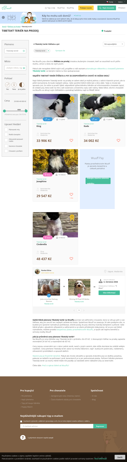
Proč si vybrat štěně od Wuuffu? (55, 365)
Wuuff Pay (70, 8)
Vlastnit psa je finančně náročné (46, 356)
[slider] (4, 111)
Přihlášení (121, 8)
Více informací (109, 292)
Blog (94, 399)
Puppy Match (27, 407)
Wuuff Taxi (61, 8)
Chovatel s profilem (15, 151)
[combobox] (15, 50)
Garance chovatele (15, 146)
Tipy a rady (49, 8)
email (51, 438)
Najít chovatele (108, 8)
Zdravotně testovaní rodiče (16, 140)
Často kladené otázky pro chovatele (66, 399)
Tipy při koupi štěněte (30, 403)
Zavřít (119, 457)
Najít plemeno (27, 399)
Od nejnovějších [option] (110, 44)
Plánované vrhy (14, 130)
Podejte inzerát (86, 8)
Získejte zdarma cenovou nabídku (98, 181)
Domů (4, 26)
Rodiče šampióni (14, 134)
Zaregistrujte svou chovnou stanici (65, 396)
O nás (94, 396)
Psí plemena (26, 396)
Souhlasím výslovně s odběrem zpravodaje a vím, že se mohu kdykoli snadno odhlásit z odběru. (56, 421)
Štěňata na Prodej (14, 26)
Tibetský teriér (40, 51)
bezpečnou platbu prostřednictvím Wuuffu (75, 329)
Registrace (100, 426)
